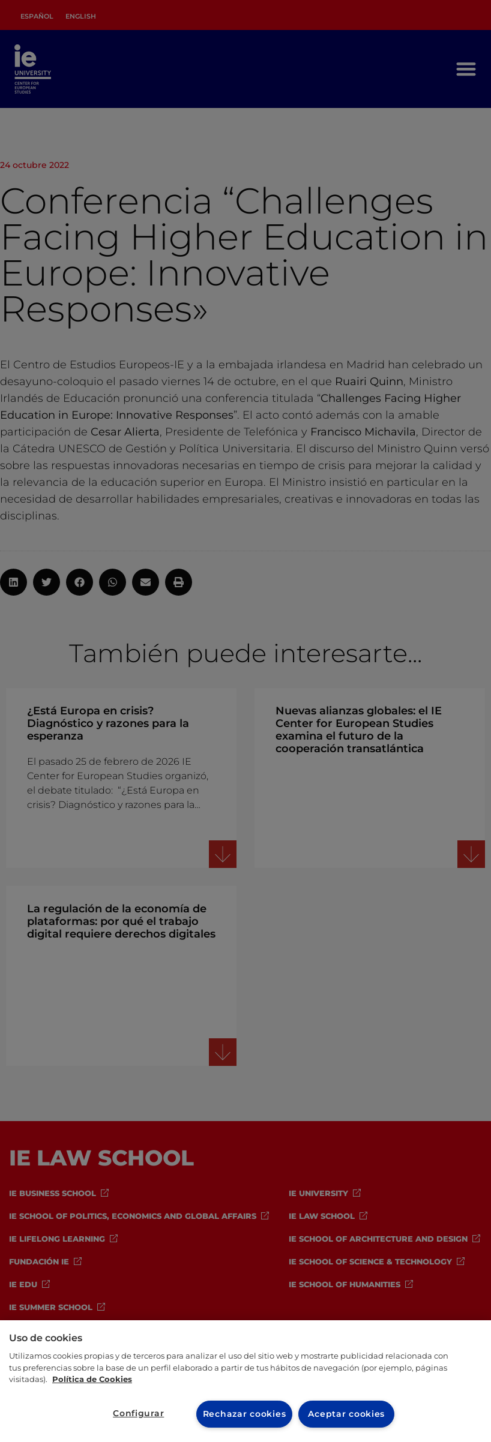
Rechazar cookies (244, 1413)
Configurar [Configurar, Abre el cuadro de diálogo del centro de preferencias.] (138, 1413)
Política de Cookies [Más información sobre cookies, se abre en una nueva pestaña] (92, 1379)
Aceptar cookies (346, 1413)
